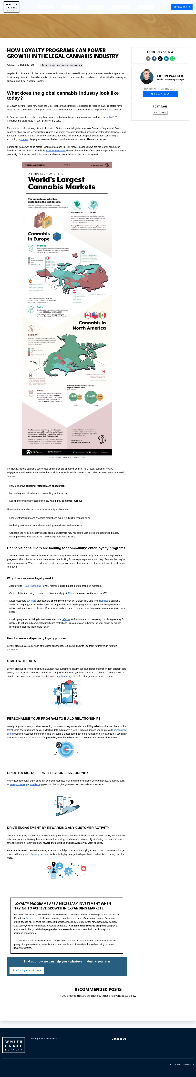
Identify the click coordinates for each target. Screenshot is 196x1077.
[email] (148, 58)
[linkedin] (166, 58)
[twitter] (160, 58)
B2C (155, 113)
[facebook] (154, 58)
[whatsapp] (172, 58)
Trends (163, 113)
